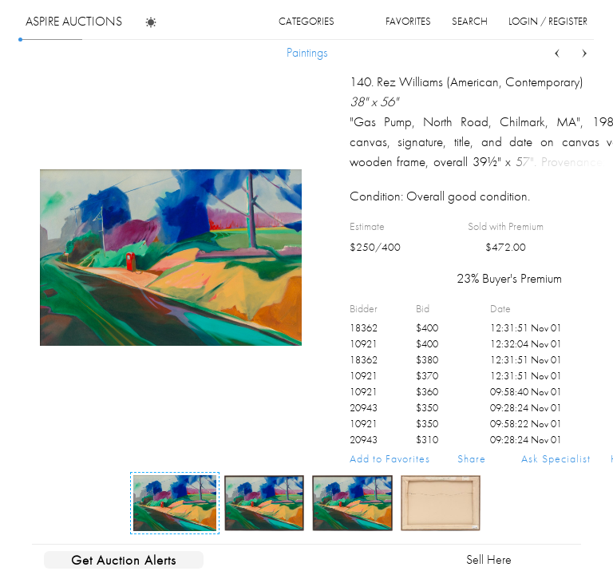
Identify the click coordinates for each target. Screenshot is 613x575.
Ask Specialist (556, 458)
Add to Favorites (390, 458)
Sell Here (489, 559)
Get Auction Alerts (123, 560)
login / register (547, 21)
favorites (408, 21)
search (470, 21)
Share (471, 458)
